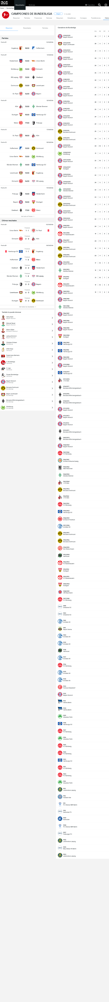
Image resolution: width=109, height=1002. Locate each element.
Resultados (20, 5)
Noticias (32, 5)
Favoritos (90, 5)
